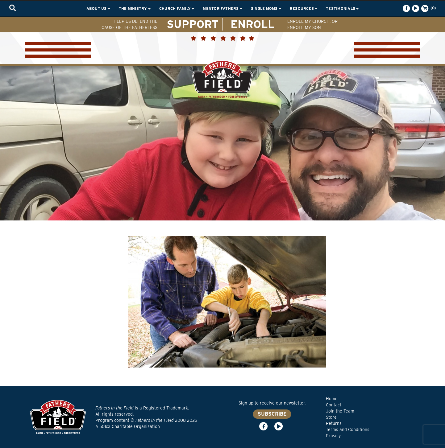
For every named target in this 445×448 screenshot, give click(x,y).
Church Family (176, 8)
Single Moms (266, 8)
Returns (334, 423)
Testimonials (342, 8)
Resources (303, 8)
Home (332, 398)
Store (331, 417)
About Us (98, 8)
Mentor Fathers (222, 8)
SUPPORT (192, 24)
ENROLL (253, 24)
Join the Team (340, 411)
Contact (333, 404)
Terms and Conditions (347, 429)
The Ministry (135, 8)
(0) (428, 8)
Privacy (333, 435)
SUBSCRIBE (272, 414)
